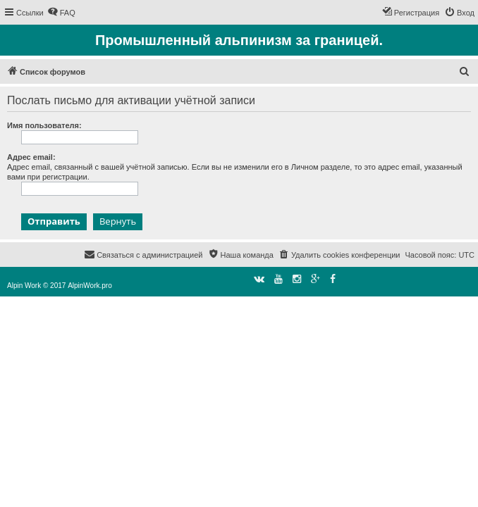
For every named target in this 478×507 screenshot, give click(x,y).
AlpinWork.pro (90, 285)
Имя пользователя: (44, 125)
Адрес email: (31, 157)
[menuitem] (61, 12)
